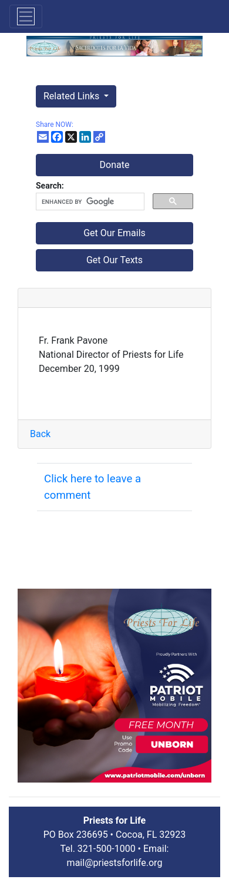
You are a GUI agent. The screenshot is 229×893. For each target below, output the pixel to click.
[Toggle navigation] (25, 16)
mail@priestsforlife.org (115, 862)
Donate (115, 164)
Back (40, 433)
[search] (89, 201)
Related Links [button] (72, 96)
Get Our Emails (114, 233)
